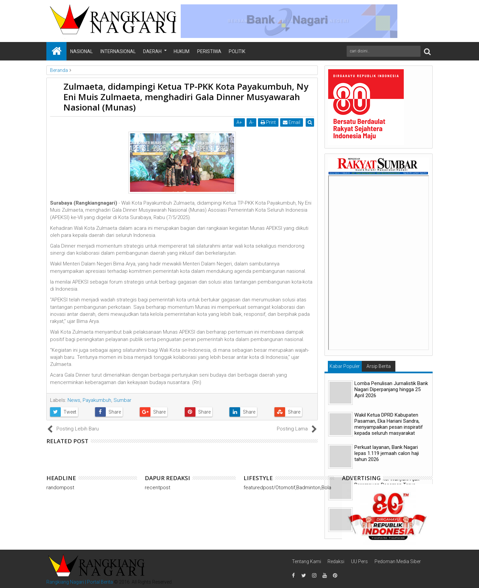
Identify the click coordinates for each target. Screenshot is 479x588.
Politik (237, 51)
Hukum (181, 51)
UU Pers (359, 561)
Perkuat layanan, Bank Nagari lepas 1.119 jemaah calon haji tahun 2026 (386, 453)
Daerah (152, 51)
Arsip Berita (378, 366)
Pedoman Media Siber (398, 561)
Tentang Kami (306, 561)
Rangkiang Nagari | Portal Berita (79, 582)
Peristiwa (209, 51)
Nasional (81, 51)
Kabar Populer (345, 366)
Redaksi (336, 561)
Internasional (118, 51)
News (74, 400)
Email (292, 122)
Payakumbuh (97, 400)
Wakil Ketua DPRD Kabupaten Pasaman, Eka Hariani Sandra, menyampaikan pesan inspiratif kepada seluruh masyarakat (388, 424)
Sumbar (122, 400)
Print (268, 122)
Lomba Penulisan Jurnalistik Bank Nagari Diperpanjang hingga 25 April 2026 (391, 389)
